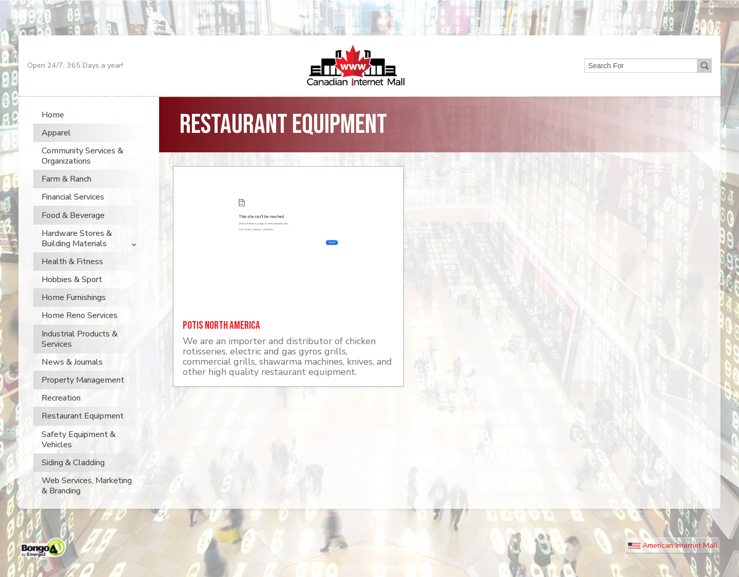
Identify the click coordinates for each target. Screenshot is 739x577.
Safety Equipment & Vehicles (78, 454)
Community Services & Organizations (82, 171)
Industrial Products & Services (80, 354)
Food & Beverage (73, 230)
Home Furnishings (74, 313)
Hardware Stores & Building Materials (77, 253)
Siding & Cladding (73, 477)
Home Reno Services (80, 330)
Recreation (61, 413)
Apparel (56, 147)
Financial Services (73, 212)
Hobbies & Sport (72, 295)
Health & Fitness (72, 276)
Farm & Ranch (66, 194)
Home (53, 129)
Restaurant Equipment (83, 431)
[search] (640, 78)
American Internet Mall (672, 560)
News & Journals (72, 377)
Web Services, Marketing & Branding (87, 501)
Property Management (83, 395)
